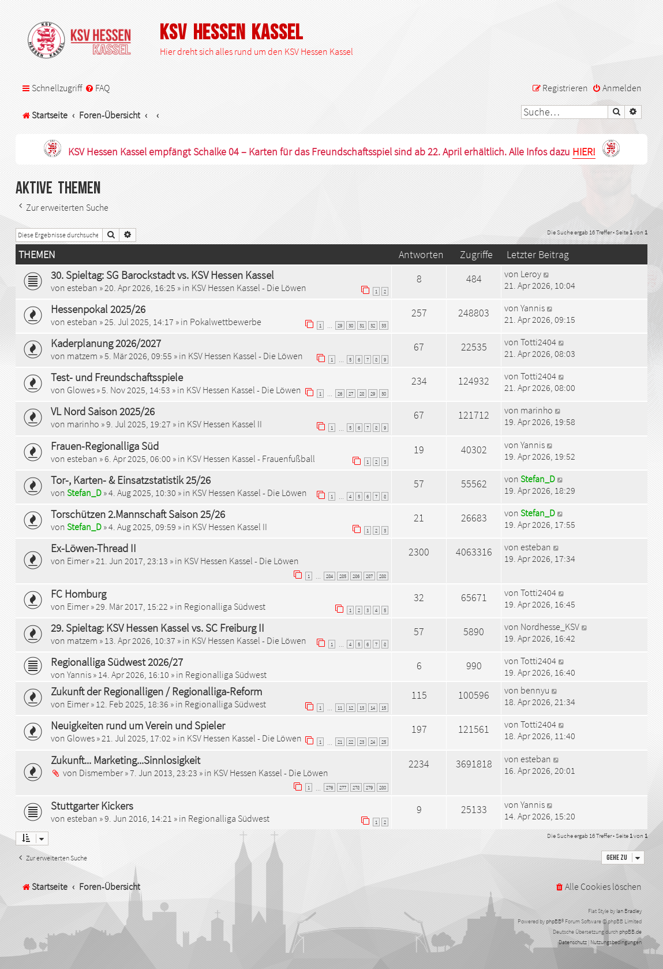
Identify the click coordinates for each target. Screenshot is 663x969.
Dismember (101, 772)
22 (351, 742)
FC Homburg (78, 594)
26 (340, 393)
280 (382, 787)
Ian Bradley (629, 911)
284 (329, 576)
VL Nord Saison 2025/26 (103, 411)
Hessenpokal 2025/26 (98, 309)
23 (361, 742)
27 (351, 393)
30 (351, 325)
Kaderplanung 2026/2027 (106, 343)
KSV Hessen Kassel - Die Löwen (249, 287)
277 (342, 787)
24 (372, 742)
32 (372, 325)
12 (351, 708)
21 (340, 742)
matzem (82, 355)
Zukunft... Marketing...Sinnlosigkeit (125, 760)
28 (361, 393)
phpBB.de (630, 932)
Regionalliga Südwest (224, 606)
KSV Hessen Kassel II (224, 424)
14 (372, 708)
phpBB (553, 921)
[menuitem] (97, 88)
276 (329, 787)
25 (383, 742)
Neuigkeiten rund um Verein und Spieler (138, 725)
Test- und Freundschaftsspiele (117, 377)
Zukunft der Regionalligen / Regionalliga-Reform (156, 691)
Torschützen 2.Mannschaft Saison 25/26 (138, 514)
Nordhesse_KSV (549, 626)
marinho (83, 424)
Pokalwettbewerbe (225, 321)
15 (383, 708)
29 (340, 325)
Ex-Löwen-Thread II (93, 548)
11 (340, 708)
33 (383, 325)
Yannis (532, 308)
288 (382, 576)
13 (361, 708)
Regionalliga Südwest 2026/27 (117, 662)
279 (369, 787)
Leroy (530, 273)
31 (361, 325)
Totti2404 (538, 342)
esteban (82, 287)
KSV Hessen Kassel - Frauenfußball (251, 458)
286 (356, 576)
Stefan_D (84, 492)
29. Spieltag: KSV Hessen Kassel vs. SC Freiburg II (157, 628)
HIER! (583, 152)
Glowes (81, 390)
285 (342, 576)
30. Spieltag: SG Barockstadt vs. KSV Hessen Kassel (162, 275)
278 (356, 787)
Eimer (78, 561)
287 (369, 576)
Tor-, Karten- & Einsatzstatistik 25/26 (131, 480)
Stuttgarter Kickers (92, 806)
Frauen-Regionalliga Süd (105, 446)
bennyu (534, 690)
